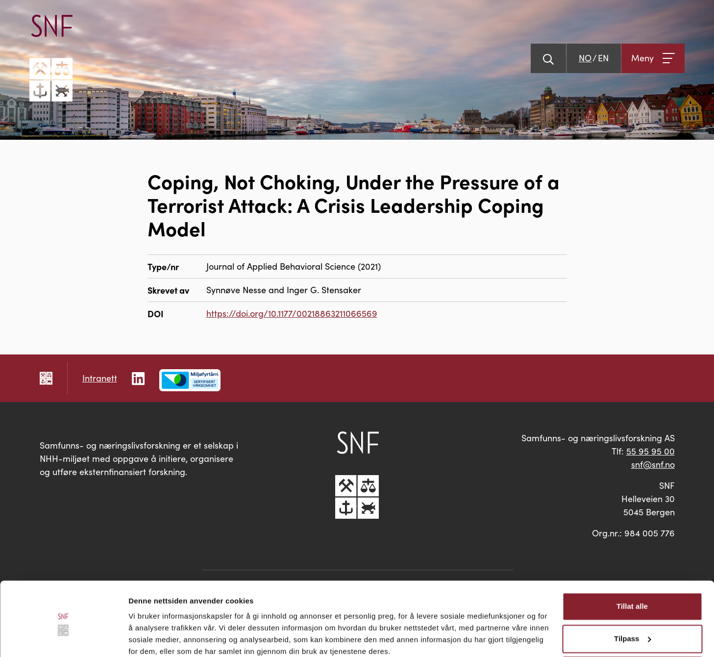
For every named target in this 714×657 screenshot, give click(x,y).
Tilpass (632, 597)
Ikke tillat (632, 630)
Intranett (99, 378)
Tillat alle (632, 565)
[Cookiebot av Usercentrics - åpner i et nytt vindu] (63, 638)
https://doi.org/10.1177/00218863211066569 (291, 313)
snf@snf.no (653, 464)
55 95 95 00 (650, 451)
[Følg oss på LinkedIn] (138, 378)
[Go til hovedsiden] (51, 58)
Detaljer (142, 637)
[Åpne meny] (653, 58)
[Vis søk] (548, 58)
